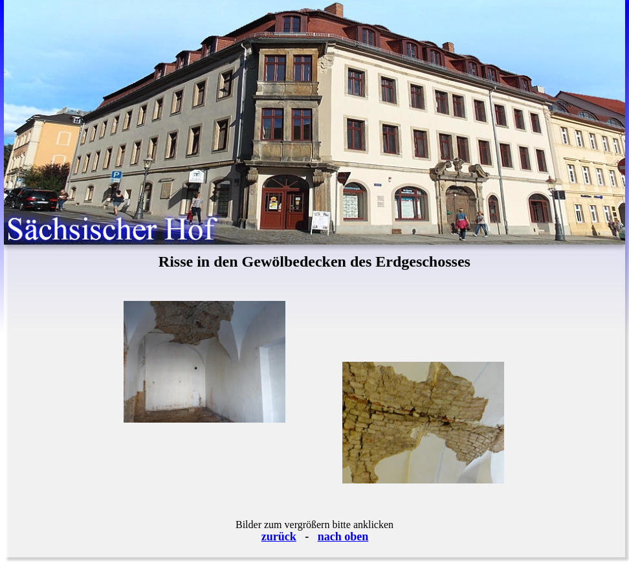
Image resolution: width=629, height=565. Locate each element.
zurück (278, 536)
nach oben (343, 536)
